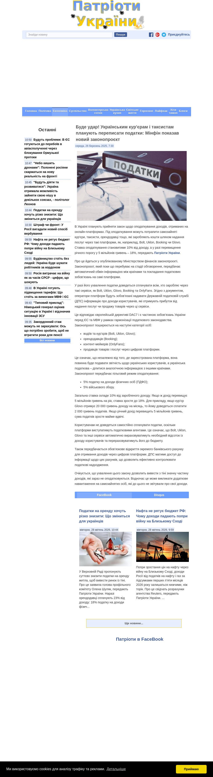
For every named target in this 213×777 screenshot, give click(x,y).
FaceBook (104, 495)
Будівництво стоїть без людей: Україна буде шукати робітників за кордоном (46, 263)
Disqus (159, 495)
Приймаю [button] (191, 769)
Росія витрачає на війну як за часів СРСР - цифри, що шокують (47, 278)
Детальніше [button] (116, 769)
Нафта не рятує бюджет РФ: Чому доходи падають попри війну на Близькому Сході (162, 516)
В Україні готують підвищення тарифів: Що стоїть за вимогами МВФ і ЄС (46, 292)
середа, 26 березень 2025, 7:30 (94, 145)
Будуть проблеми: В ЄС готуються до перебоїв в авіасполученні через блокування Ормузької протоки (47, 148)
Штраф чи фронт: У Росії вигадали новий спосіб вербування (46, 229)
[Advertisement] (106, 74)
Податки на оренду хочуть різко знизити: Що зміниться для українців (43, 214)
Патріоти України (167, 253)
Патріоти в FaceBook (139, 639)
